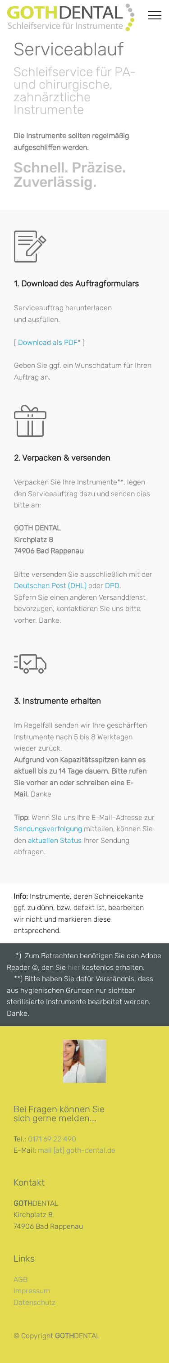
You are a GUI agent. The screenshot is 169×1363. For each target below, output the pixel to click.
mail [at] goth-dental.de (76, 1150)
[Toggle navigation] (155, 15)
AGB (20, 1279)
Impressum (32, 1290)
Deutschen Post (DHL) (50, 585)
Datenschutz (34, 1302)
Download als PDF (48, 342)
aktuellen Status (55, 840)
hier (75, 967)
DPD (112, 585)
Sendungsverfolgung (48, 828)
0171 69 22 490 (52, 1139)
